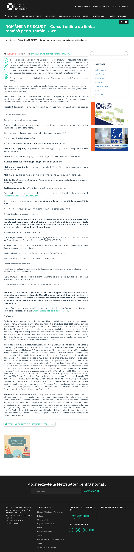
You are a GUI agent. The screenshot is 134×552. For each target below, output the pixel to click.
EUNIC (85, 16)
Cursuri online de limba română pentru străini (52, 54)
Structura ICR (42, 520)
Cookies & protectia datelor (47, 547)
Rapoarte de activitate (45, 524)
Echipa (40, 516)
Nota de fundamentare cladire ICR (50, 539)
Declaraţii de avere (44, 532)
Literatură (99, 78)
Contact (114, 6)
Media (105, 6)
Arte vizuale (100, 70)
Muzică (98, 82)
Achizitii (40, 536)
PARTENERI (122, 6)
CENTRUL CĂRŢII (99, 16)
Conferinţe (100, 74)
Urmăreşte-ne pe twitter (80, 517)
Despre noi (96, 6)
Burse (112, 16)
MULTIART (100, 94)
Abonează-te (92, 491)
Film (97, 90)
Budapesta (13, 16)
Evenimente (50, 16)
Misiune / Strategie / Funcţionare (50, 512)
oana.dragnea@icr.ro (30, 196)
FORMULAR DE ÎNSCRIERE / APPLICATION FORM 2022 (29, 424)
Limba (78, 6)
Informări (121, 16)
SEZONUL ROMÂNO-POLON (70, 16)
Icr (32, 54)
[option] (17, 447)
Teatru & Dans (101, 86)
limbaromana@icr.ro (12, 196)
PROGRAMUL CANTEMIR (31, 16)
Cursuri (87, 6)
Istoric (39, 528)
